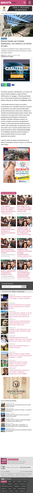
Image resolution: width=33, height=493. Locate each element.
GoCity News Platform (25, 467)
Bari (14, 481)
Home (2, 13)
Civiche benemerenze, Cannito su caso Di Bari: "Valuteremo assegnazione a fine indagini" (19, 371)
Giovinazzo (22, 484)
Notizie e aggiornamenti (11, 13)
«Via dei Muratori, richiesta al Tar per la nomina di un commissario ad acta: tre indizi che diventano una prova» (20, 315)
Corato (16, 484)
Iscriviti (23, 286)
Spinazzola (4, 491)
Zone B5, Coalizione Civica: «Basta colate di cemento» (8, 251)
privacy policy (21, 291)
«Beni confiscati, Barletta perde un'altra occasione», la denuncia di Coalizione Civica (8, 231)
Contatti (8, 467)
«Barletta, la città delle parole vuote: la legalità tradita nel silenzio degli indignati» (20, 331)
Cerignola (9, 484)
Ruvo (14, 488)
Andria (9, 481)
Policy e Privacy (14, 467)
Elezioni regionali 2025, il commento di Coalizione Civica (8, 272)
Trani (16, 491)
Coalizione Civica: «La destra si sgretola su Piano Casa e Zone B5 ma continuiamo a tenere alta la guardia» (24, 231)
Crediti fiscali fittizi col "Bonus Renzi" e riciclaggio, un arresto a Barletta (20, 297)
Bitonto (25, 481)
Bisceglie (19, 481)
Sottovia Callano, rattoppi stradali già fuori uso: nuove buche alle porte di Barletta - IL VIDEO (20, 355)
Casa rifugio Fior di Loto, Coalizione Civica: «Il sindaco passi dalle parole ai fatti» (24, 208)
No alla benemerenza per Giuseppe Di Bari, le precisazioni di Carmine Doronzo (20, 306)
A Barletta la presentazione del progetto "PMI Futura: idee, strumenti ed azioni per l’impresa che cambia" (20, 339)
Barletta (4, 481)
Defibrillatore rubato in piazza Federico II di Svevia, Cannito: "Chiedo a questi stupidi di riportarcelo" (18, 364)
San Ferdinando (22, 488)
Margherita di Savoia (7, 486)
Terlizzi (11, 491)
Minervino (16, 486)
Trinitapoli (22, 491)
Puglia (10, 488)
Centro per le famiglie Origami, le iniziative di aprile (19, 346)
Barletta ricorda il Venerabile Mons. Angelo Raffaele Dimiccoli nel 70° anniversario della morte (20, 323)
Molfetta (4, 488)
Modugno (23, 486)
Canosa (3, 484)
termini (13, 291)
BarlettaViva (10, 2)
